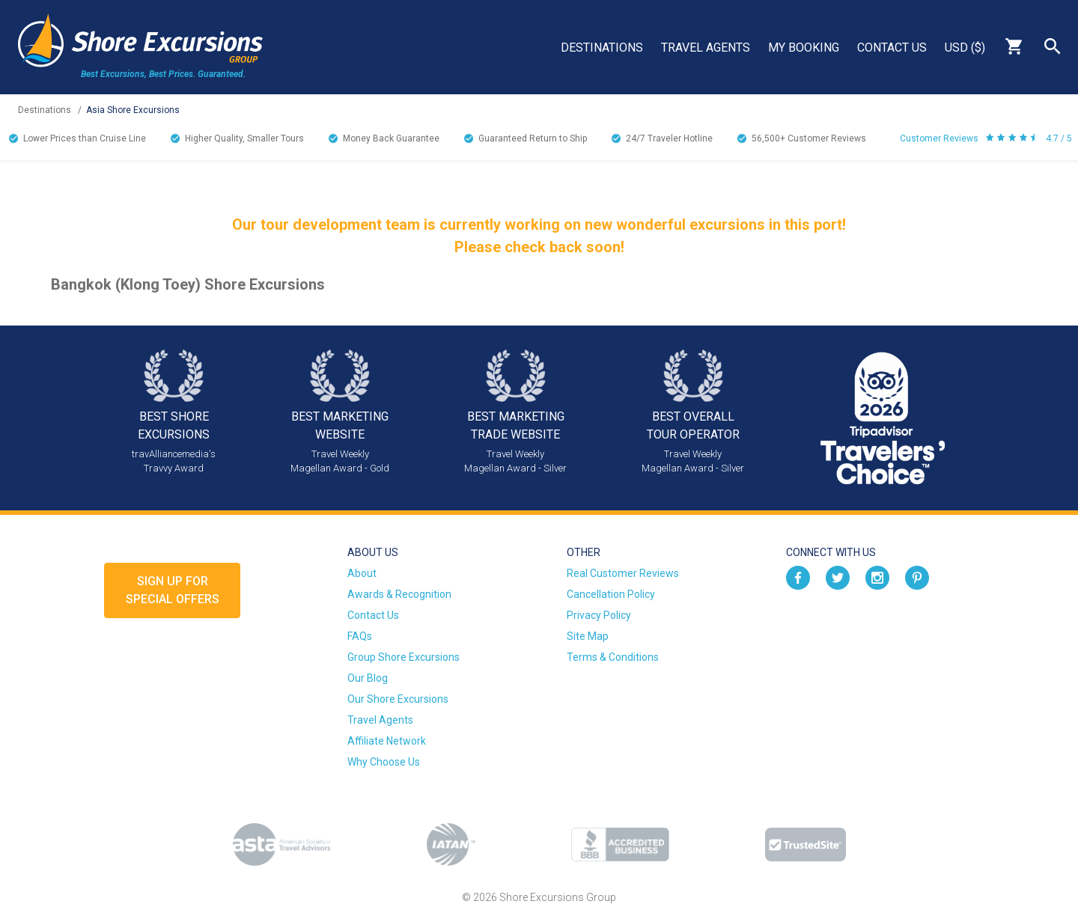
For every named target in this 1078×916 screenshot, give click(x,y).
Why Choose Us (383, 762)
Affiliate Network (386, 741)
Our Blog (367, 678)
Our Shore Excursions (397, 699)
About (362, 573)
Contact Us (892, 47)
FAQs (359, 636)
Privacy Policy (599, 615)
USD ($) (965, 47)
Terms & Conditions (613, 657)
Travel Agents (705, 47)
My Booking (803, 47)
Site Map (588, 636)
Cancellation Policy (611, 594)
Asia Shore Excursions (133, 110)
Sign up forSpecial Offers (172, 590)
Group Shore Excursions (403, 657)
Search (1052, 46)
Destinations (602, 47)
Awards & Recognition (399, 594)
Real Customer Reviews (623, 573)
